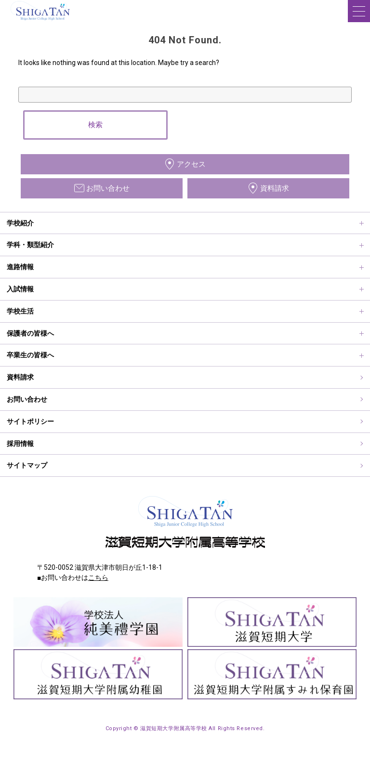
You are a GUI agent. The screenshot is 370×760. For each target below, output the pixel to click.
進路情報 (20, 267)
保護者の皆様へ (30, 333)
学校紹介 (20, 223)
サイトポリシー (30, 421)
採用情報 (20, 443)
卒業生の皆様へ (30, 355)
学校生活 (20, 311)
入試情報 (20, 289)
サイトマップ (27, 465)
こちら (98, 577)
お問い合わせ (27, 399)
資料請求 (20, 377)
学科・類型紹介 (30, 245)
